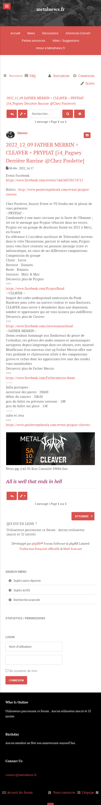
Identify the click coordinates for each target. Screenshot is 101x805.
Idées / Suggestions (65, 40)
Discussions (50, 33)
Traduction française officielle (39, 549)
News (31, 33)
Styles (89, 83)
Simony (22, 133)
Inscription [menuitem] (61, 76)
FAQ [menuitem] (35, 76)
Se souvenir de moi (23, 670)
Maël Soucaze (72, 549)
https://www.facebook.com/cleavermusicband (39, 326)
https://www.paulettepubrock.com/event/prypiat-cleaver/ (48, 425)
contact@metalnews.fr (21, 775)
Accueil (15, 33)
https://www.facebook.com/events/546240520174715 (44, 180)
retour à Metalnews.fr (50, 48)
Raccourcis (17, 76)
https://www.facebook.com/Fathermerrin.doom (40, 378)
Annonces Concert (78, 33)
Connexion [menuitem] (86, 76)
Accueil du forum (20, 792)
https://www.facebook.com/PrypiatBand (35, 288)
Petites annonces (33, 40)
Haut (94, 486)
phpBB (36, 543)
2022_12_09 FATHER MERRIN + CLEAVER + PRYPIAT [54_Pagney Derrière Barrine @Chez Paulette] (45, 152)
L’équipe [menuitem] (88, 792)
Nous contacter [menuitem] (64, 792)
